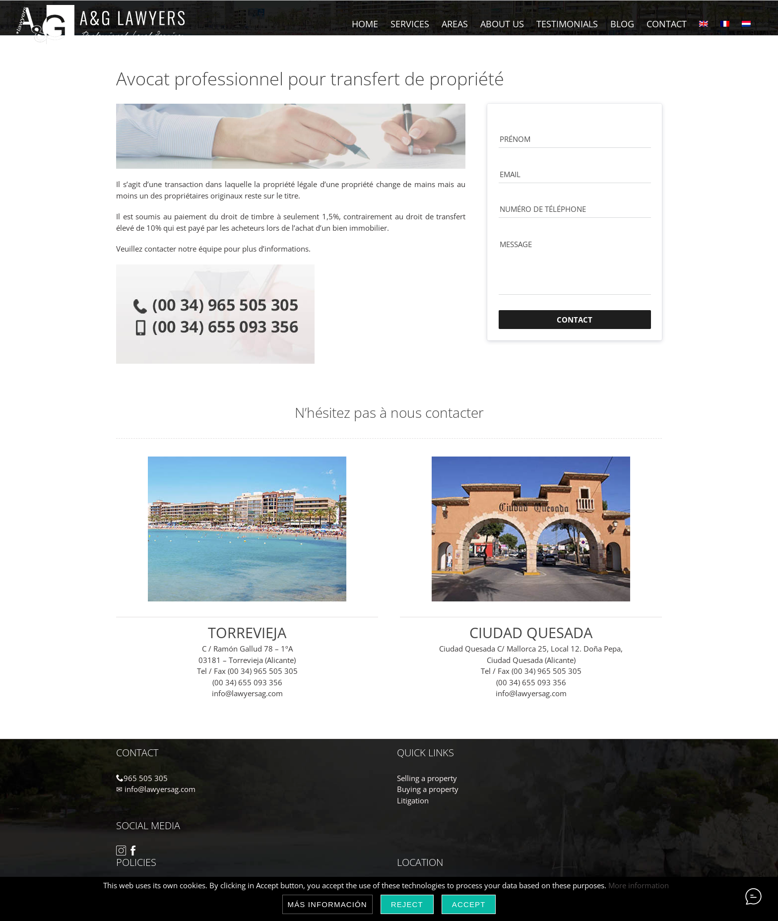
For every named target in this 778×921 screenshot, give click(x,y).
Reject (407, 904)
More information (638, 885)
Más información (327, 904)
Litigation (413, 800)
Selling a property (427, 778)
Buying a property (427, 789)
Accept (469, 904)
